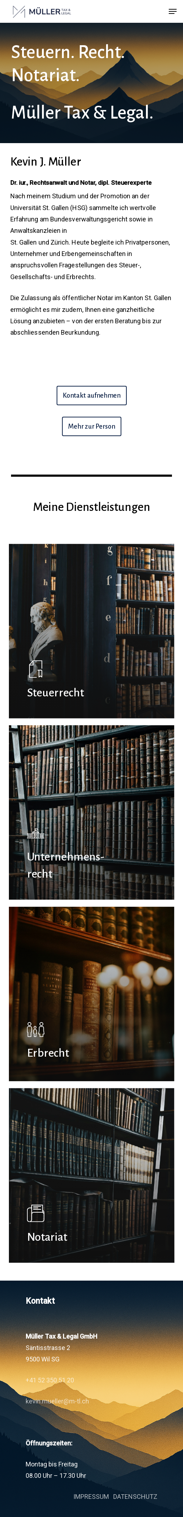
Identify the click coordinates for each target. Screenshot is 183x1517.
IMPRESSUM (91, 1496)
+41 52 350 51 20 (50, 1380)
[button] (173, 11)
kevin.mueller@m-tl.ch (57, 1401)
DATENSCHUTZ (135, 1496)
